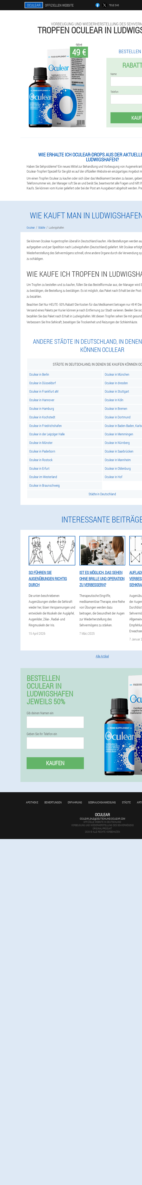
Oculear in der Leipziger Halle (47, 434)
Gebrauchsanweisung (102, 802)
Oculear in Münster (41, 442)
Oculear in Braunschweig (44, 485)
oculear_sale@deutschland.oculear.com (102, 818)
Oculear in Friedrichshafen (45, 425)
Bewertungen (53, 802)
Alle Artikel (102, 656)
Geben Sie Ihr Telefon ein (42, 734)
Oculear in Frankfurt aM (43, 391)
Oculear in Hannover (41, 400)
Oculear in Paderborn (42, 451)
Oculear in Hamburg (41, 408)
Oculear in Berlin (39, 374)
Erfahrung (75, 802)
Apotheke (32, 802)
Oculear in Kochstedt (42, 417)
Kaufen (55, 763)
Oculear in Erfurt (39, 468)
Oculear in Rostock (41, 460)
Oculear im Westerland (43, 477)
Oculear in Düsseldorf (42, 383)
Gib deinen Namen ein (40, 713)
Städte (126, 802)
